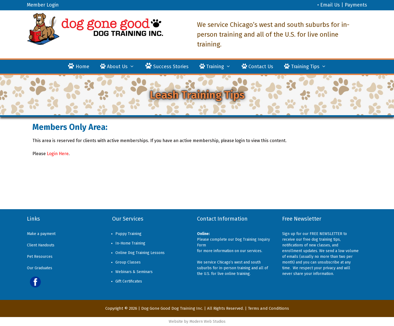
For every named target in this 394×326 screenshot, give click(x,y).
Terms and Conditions (268, 308)
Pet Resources (40, 256)
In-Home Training (130, 243)
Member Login (43, 5)
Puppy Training (128, 233)
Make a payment (41, 233)
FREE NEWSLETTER (326, 233)
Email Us (330, 5)
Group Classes (128, 262)
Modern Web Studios (207, 321)
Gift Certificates (128, 281)
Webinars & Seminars (134, 271)
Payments (356, 5)
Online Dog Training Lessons (140, 252)
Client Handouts (40, 245)
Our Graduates (39, 268)
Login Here (58, 153)
